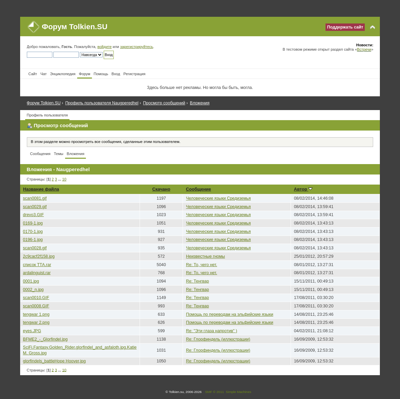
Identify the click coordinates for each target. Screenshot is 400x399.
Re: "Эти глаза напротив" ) (211, 331)
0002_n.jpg (33, 289)
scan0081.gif (35, 198)
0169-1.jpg (33, 223)
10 (64, 179)
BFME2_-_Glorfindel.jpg (45, 339)
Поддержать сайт (345, 27)
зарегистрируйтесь (136, 47)
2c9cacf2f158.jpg (38, 256)
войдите (104, 47)
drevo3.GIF (33, 214)
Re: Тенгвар (197, 281)
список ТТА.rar (37, 264)
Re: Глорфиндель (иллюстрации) (218, 339)
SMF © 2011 (214, 392)
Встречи (364, 49)
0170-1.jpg (33, 231)
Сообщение (198, 189)
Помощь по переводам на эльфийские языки (229, 314)
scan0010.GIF (36, 297)
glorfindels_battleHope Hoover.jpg (54, 361)
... (60, 179)
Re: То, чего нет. (201, 264)
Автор (303, 189)
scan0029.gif (35, 206)
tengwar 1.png (36, 314)
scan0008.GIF (36, 306)
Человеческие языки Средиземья (218, 198)
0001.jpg (31, 281)
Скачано (161, 189)
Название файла (41, 189)
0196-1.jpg (33, 239)
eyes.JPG (32, 331)
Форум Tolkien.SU (75, 26)
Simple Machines (238, 392)
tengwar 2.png (36, 322)
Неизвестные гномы (205, 256)
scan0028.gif (35, 248)
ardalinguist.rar (36, 272)
